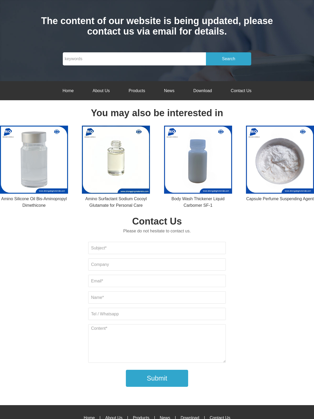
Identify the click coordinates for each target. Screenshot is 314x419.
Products (137, 90)
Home (68, 90)
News (169, 90)
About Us (101, 90)
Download (202, 90)
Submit (157, 378)
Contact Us (241, 90)
